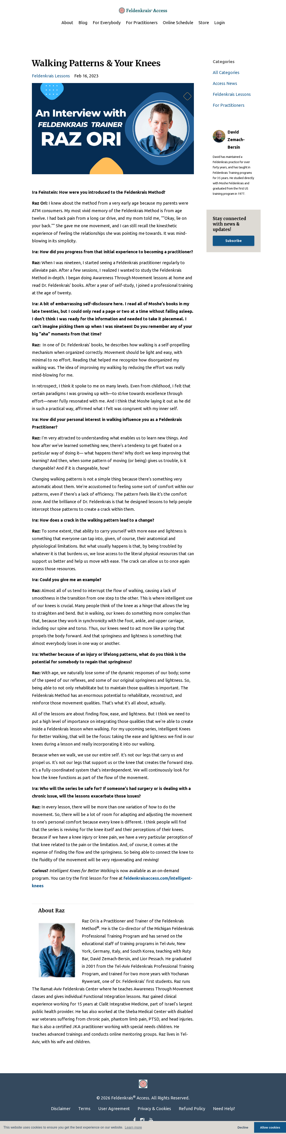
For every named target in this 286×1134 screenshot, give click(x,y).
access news (225, 83)
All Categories (226, 72)
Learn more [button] (133, 1127)
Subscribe (233, 241)
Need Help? (224, 1108)
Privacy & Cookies (154, 1108)
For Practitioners (142, 22)
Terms (84, 1108)
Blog (82, 22)
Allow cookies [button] (270, 1127)
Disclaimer (61, 1108)
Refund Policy (192, 1108)
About (67, 22)
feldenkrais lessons (51, 75)
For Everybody (107, 22)
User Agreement (114, 1108)
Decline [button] (243, 1127)
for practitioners (228, 105)
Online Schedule (178, 22)
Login (219, 22)
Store (204, 22)
